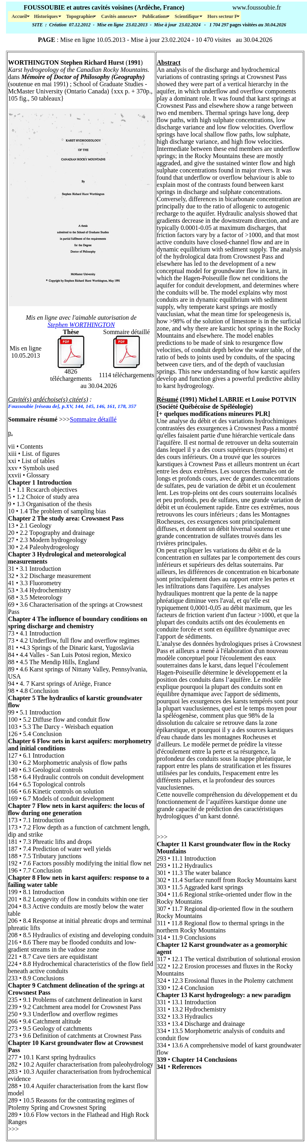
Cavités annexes (118, 16)
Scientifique (187, 16)
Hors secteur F (222, 16)
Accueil (19, 16)
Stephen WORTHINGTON (81, 324)
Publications (154, 16)
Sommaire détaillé (93, 419)
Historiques (46, 16)
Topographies (80, 16)
